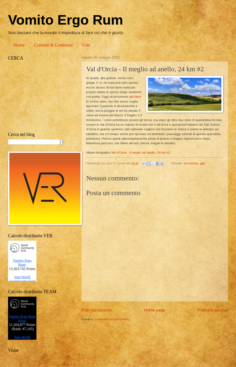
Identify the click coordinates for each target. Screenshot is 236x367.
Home (19, 44)
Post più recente (96, 310)
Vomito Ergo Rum (65, 20)
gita (202, 163)
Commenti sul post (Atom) (112, 319)
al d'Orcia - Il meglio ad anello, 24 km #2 (141, 152)
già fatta (135, 96)
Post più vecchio (213, 310)
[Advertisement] (40, 96)
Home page (154, 310)
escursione (191, 163)
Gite (86, 44)
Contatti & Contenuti (53, 44)
